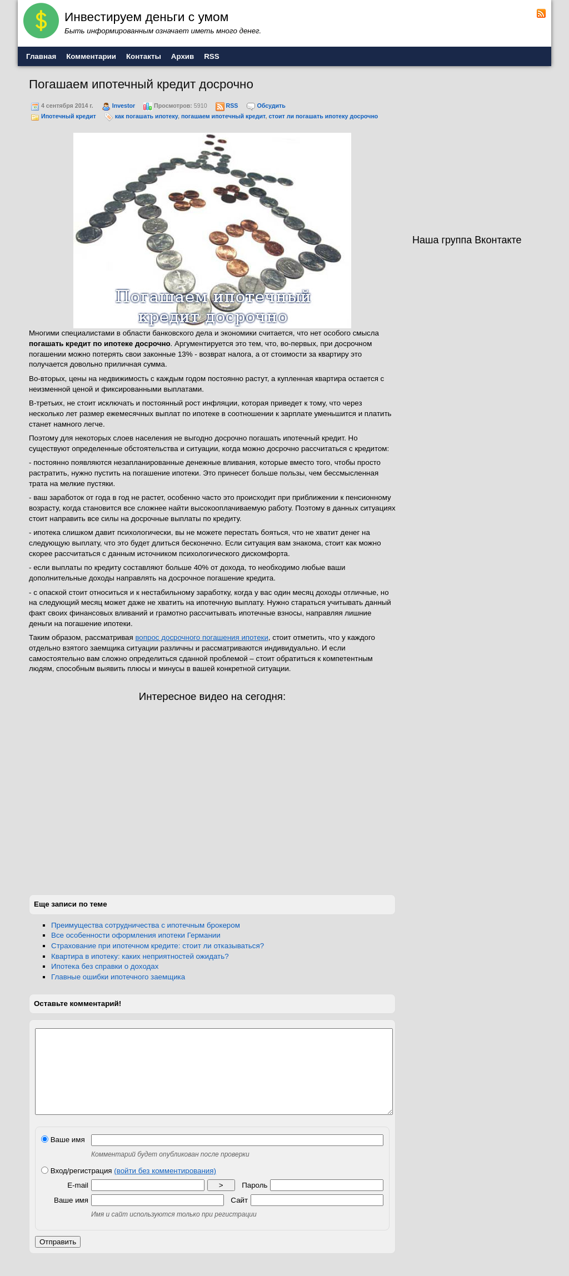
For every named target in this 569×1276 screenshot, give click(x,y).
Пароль (254, 1202)
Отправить (57, 1258)
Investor (123, 105)
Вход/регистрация (128, 1187)
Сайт (239, 1217)
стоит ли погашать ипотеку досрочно (323, 116)
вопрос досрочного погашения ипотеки (201, 637)
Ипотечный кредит (68, 116)
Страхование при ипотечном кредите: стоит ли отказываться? (157, 946)
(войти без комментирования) (165, 1187)
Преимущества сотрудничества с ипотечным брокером (145, 925)
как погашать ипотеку (146, 116)
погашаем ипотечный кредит (223, 116)
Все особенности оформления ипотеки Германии (136, 935)
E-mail (77, 1202)
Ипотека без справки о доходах (104, 966)
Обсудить (271, 105)
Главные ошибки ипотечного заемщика (118, 977)
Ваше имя (63, 1156)
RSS (232, 105)
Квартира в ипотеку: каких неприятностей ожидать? (140, 956)
